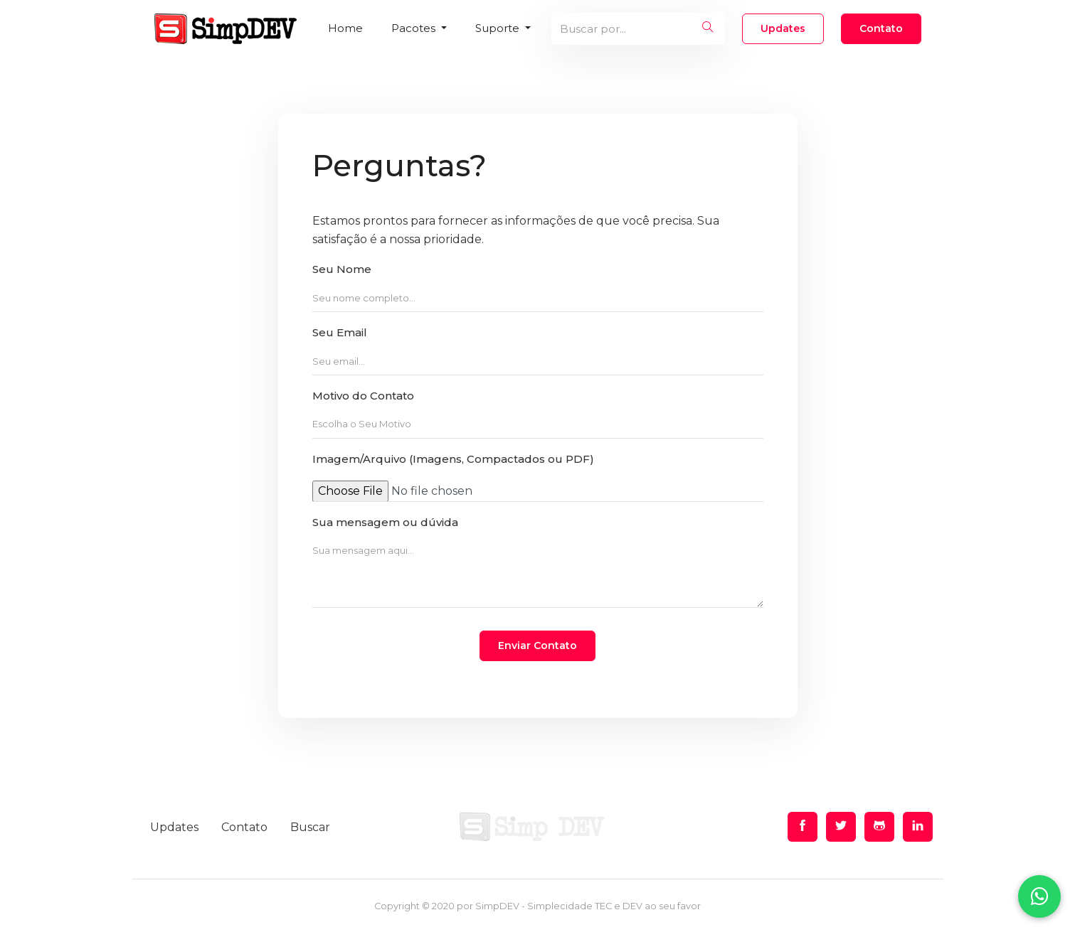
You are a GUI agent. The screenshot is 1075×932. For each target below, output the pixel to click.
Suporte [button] (498, 28)
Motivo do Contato (363, 395)
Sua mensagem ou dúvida (385, 522)
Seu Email (339, 332)
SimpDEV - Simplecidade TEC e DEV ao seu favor (588, 906)
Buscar (310, 827)
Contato (881, 28)
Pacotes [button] (414, 28)
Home (345, 28)
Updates (783, 28)
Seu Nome (341, 269)
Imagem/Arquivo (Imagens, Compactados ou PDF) (453, 459)
